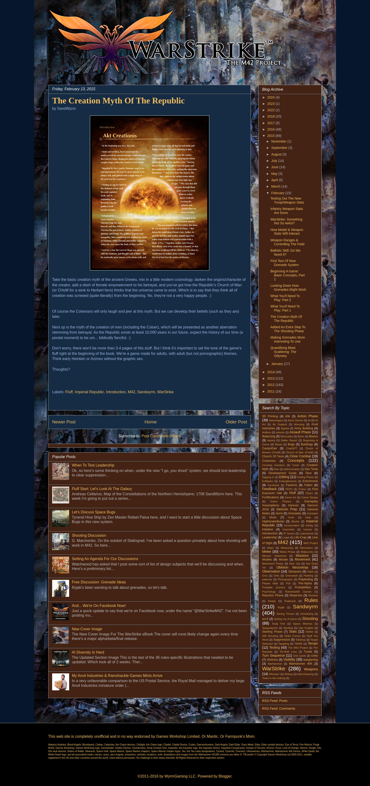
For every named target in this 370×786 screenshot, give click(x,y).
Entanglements (288, 481)
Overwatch (291, 575)
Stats (293, 631)
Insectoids (288, 529)
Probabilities (303, 587)
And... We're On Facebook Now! (99, 606)
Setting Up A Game (285, 619)
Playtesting (306, 579)
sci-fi (265, 619)
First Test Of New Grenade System (284, 263)
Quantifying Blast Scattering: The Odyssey (283, 352)
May (274, 174)
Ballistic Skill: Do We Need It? (285, 252)
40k (287, 416)
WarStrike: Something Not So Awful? (286, 221)
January (277, 364)
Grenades (294, 513)
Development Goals (283, 473)
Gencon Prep (287, 509)
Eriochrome (310, 481)
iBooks (295, 521)
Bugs (291, 444)
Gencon (293, 505)
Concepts (295, 460)
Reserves (296, 595)
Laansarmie (307, 533)
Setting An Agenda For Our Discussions (105, 559)
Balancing (268, 436)
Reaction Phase (273, 595)
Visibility (289, 659)
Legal (286, 537)
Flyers (309, 493)
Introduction (116, 392)
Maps (270, 547)
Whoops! (274, 674)
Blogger (225, 776)
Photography (285, 579)
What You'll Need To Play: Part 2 (285, 298)
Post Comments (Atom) (161, 436)
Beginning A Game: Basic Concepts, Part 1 (287, 275)
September (279, 148)
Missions (302, 555)
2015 (271, 136)
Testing (274, 647)
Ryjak (281, 607)
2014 (271, 372)
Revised (313, 595)
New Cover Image (87, 629)
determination (292, 469)
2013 (271, 378)
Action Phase (307, 416)
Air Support (280, 424)
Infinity (309, 525)
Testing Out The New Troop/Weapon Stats (287, 200)
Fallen (308, 485)
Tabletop (301, 639)
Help (308, 517)
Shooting (310, 618)
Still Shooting (270, 636)
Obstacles (295, 571)
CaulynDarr (269, 448)
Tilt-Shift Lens (288, 651)
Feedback (269, 489)
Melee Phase (287, 551)
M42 (131, 392)
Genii (279, 513)
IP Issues (289, 533)
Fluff (69, 392)
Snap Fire (278, 623)
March (276, 186)
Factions (291, 485)
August (276, 154)
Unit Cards (299, 655)
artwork (280, 432)
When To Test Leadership (93, 465)
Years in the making (273, 678)
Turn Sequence (273, 655)
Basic (301, 436)
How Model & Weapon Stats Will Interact (286, 232)
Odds (310, 571)
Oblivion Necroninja (292, 567)
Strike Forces (292, 636)
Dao (276, 469)
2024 (271, 97)
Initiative (267, 529)
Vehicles (272, 659)
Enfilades (267, 481)
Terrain (313, 643)
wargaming (310, 659)
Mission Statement (274, 555)
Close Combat (300, 456)
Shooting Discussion (89, 535)
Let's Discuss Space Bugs (93, 512)
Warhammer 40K (300, 663)
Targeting (283, 643)
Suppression (281, 639)
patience (267, 579)
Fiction (302, 489)
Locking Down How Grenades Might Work (288, 287)
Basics (313, 436)
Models (267, 559)
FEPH (289, 489)
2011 (271, 391)
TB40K (298, 643)
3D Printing (270, 416)
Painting (308, 575)
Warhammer (275, 663)
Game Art (290, 497)
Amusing (299, 424)
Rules (311, 600)
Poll (288, 583)
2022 (271, 110)
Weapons (311, 669)
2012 (271, 385)
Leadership (269, 537)
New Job (294, 563)
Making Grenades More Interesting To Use (287, 339)
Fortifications (270, 497)
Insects (307, 529)
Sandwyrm (146, 392)
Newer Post (64, 421)
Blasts (278, 444)
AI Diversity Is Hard (88, 652)
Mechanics (306, 547)
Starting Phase (272, 631)
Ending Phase (305, 477)
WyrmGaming (306, 674)
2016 (271, 129)
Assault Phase (300, 432)
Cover (295, 465)
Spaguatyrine (270, 627)
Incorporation (291, 525)
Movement (302, 559)
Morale (283, 559)
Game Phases (280, 501)
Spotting (288, 627)
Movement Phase (272, 563)
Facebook (273, 485)
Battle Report (289, 440)
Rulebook (290, 601)
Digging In (268, 477)
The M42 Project (298, 647)
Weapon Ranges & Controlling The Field (287, 242)
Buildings (307, 444)
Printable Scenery (273, 587)
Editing (284, 477)
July (274, 161)
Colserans (269, 461)
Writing (289, 674)
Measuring (287, 547)
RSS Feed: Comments (278, 708)
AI (309, 420)
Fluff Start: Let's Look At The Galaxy (102, 489)
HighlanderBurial (273, 521)
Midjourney (307, 551)
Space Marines (302, 623)
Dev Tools (311, 469)
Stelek (309, 631)
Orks (276, 575)
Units (314, 655)
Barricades (287, 436)
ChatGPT (291, 448)
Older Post (236, 421)
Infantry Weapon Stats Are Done (286, 211)
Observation (271, 571)
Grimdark (312, 513)
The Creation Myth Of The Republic (286, 319)
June (275, 167)
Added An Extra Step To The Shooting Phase (287, 329)
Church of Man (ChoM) (300, 452)
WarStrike (165, 392)
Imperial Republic (89, 392)
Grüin (291, 517)
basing (271, 440)
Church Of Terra (273, 456)
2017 (271, 123)
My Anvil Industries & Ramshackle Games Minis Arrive (117, 676)
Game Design (310, 497)
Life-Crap (300, 537)
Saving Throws (285, 613)
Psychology (269, 591)
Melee (266, 551)
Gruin (273, 517)
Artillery (266, 432)
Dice (308, 473)
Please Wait (270, 583)
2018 (271, 116)
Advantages (276, 420)
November (279, 141)
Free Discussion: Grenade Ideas (99, 582)
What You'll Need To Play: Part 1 (285, 308)
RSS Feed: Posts (274, 701)
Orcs (265, 575)
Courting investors (273, 465)
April (275, 180)
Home (151, 421)
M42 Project (311, 543)
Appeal (285, 428)
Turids (308, 651)
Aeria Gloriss (295, 420)
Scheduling (306, 613)
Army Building (303, 428)
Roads (272, 601)
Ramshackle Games (298, 591)
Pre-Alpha (305, 583)
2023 (271, 104)
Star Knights (306, 627)
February (278, 193)
